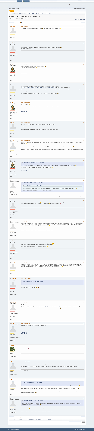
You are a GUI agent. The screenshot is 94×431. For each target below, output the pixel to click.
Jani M (12, 323)
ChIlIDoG (13, 345)
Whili (12, 64)
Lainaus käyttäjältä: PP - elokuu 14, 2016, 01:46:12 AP (32, 382)
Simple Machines (16, 429)
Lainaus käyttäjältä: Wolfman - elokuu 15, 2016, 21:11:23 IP (33, 400)
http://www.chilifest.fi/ (25, 126)
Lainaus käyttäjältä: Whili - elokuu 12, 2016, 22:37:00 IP (33, 182)
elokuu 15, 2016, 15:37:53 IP (25, 323)
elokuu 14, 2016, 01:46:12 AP (26, 221)
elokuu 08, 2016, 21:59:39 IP (25, 42)
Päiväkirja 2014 (24, 332)
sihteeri (13, 26)
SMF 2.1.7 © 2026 (11, 429)
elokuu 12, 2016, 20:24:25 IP (25, 122)
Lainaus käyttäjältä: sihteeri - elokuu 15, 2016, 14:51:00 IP (33, 281)
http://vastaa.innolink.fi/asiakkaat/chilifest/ (53, 306)
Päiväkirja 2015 (24, 333)
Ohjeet (75, 429)
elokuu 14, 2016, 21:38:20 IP (25, 240)
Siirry (67, 422)
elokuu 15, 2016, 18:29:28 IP (25, 345)
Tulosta (83, 22)
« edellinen (77, 19)
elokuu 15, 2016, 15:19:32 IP (25, 278)
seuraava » (82, 19)
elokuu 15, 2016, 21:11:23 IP (25, 379)
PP (11, 221)
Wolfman (13, 84)
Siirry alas (11, 22)
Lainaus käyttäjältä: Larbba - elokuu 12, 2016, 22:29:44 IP (33, 162)
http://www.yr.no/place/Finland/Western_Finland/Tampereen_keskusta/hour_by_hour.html (38, 87)
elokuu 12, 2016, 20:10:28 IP (25, 102)
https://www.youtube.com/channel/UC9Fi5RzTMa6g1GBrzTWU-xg (41, 230)
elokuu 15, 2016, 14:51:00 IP (25, 262)
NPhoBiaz (13, 42)
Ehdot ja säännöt (79, 429)
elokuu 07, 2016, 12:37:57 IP (25, 26)
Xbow (12, 361)
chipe (12, 122)
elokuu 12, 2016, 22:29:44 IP (25, 140)
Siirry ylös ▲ (84, 429)
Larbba (12, 140)
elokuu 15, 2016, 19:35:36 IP (25, 361)
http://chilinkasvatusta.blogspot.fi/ (27, 354)
